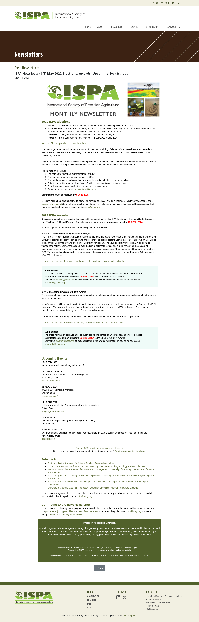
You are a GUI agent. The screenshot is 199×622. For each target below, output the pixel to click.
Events (134, 27)
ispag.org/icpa (48, 439)
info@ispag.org (92, 207)
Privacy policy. (130, 615)
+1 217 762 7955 (152, 605)
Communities (173, 27)
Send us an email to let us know (130, 451)
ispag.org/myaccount (52, 204)
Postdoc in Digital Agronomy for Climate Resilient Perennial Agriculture (81, 463)
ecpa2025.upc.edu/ (51, 380)
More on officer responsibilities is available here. (65, 143)
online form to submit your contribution (66, 514)
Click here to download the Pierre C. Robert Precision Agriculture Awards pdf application (83, 261)
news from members (88, 511)
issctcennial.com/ (50, 396)
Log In (165, 3)
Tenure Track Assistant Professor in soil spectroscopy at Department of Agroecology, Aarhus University (96, 466)
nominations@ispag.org (85, 189)
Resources (117, 27)
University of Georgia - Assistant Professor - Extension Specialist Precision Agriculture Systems (93, 488)
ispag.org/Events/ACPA (53, 411)
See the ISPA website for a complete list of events (99, 448)
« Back (99, 568)
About (100, 27)
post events (50, 511)
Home (88, 27)
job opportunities (65, 511)
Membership (152, 27)
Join (155, 3)
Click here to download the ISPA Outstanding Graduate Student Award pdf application (82, 322)
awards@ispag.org (65, 279)
